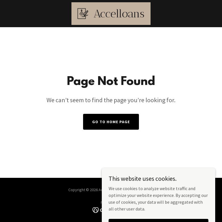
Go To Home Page (111, 121)
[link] (110, 13)
